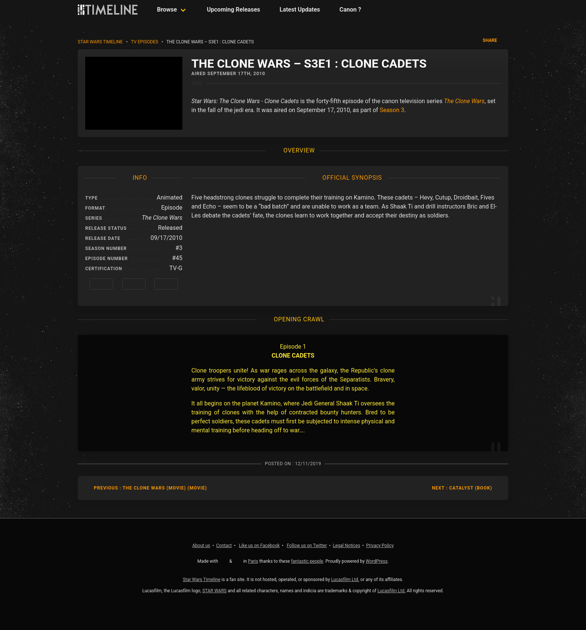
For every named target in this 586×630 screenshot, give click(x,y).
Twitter (307, 545)
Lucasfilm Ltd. (345, 579)
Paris (253, 561)
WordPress (377, 561)
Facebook (259, 545)
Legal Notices (346, 545)
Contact (224, 545)
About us (201, 545)
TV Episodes (144, 41)
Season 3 (392, 110)
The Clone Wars (464, 101)
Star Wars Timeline (100, 41)
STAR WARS (214, 590)
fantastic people (307, 561)
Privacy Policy (380, 545)
